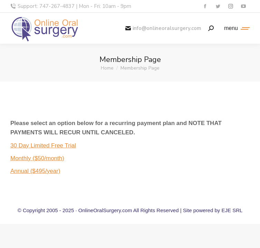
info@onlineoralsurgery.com (163, 28)
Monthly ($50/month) (37, 158)
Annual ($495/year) (35, 171)
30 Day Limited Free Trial (43, 145)
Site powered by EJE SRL (213, 210)
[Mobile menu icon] (235, 28)
